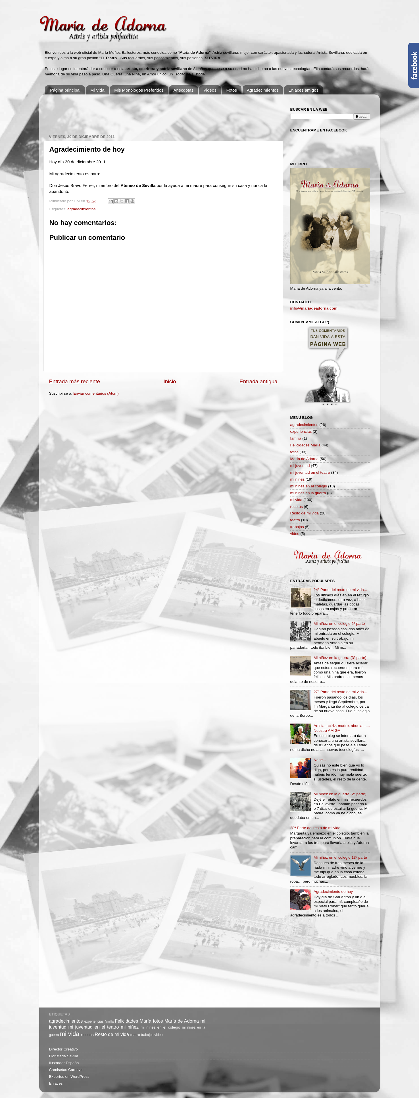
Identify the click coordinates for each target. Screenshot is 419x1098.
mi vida (296, 500)
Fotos (231, 90)
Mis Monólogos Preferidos (138, 90)
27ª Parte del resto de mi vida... (340, 692)
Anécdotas (183, 90)
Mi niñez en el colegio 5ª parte (339, 623)
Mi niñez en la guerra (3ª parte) (340, 658)
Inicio (170, 381)
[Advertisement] (152, 111)
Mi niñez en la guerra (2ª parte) (340, 794)
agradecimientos (81, 209)
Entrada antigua (258, 381)
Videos (209, 90)
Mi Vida (97, 90)
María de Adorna (304, 459)
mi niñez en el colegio (308, 486)
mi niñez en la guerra (308, 493)
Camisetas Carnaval (66, 1070)
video (294, 534)
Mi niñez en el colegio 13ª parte (340, 857)
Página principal (65, 90)
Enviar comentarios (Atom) (96, 393)
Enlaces (56, 1083)
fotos (294, 452)
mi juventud (300, 465)
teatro (295, 520)
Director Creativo (63, 1049)
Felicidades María (305, 445)
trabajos (297, 527)
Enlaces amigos (303, 90)
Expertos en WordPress (69, 1076)
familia (295, 438)
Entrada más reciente (74, 381)
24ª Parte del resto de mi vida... (340, 590)
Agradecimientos (263, 90)
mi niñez (297, 479)
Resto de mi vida (304, 513)
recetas (296, 506)
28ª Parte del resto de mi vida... (317, 828)
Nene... (320, 760)
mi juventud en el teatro (310, 472)
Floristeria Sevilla (63, 1056)
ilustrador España (64, 1063)
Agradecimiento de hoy (333, 891)
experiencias (301, 431)
